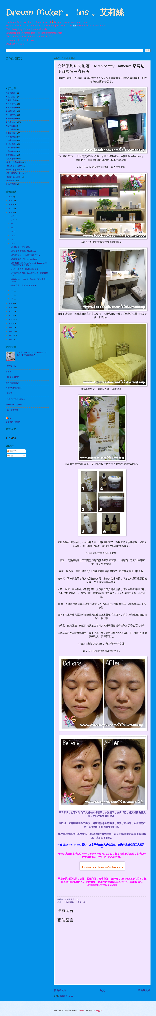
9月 (12, 224)
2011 (10, 320)
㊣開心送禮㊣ (11, 184)
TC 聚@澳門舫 (13, 377)
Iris (9, 418)
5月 (12, 240)
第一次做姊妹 (12, 410)
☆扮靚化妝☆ (11, 133)
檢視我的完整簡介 (13, 422)
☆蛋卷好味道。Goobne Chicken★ (24, 259)
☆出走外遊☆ (11, 129)
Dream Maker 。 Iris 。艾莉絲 (65, 13)
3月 (12, 291)
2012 (10, 316)
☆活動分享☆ (11, 144)
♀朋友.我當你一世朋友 (15, 173)
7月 (12, 232)
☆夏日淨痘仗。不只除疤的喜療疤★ (25, 255)
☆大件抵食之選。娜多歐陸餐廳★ (24, 269)
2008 (10, 331)
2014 (10, 308)
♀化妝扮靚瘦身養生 (14, 162)
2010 (10, 323)
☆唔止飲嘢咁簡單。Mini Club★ (23, 251)
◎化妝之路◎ (11, 100)
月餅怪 (10, 393)
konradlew (81, 1011)
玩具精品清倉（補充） (16, 399)
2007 (10, 335)
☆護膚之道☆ (81, 902)
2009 (10, 327)
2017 (10, 209)
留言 (10, 456)
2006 (10, 339)
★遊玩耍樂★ (11, 126)
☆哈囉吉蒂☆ (11, 140)
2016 (10, 213)
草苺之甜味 (11, 366)
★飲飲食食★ (11, 122)
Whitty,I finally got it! (14, 405)
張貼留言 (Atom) (66, 996)
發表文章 (12, 451)
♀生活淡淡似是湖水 (14, 166)
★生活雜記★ (11, 108)
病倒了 (8, 372)
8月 (12, 228)
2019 (10, 201)
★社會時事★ (11, 115)
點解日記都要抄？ (13, 383)
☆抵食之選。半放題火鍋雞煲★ (23, 286)
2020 (10, 197)
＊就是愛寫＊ (11, 93)
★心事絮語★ (11, 104)
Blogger (99, 1011)
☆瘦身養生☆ (11, 151)
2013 (10, 312)
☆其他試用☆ (69, 902)
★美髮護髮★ (11, 119)
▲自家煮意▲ (11, 97)
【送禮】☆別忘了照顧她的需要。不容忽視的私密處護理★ (32, 354)
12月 (13, 216)
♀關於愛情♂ (11, 181)
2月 (12, 295)
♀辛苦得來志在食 (13, 170)
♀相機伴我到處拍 (13, 177)
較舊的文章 (144, 990)
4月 (12, 244)
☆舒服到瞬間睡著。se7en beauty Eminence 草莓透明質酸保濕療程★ (28, 264)
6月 (12, 236)
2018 (10, 205)
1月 (12, 299)
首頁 (102, 990)
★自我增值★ (11, 111)
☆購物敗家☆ (11, 155)
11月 (13, 220)
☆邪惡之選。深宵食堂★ (20, 247)
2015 (10, 304)
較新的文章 (60, 990)
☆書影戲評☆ (11, 148)
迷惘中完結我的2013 (14, 388)
